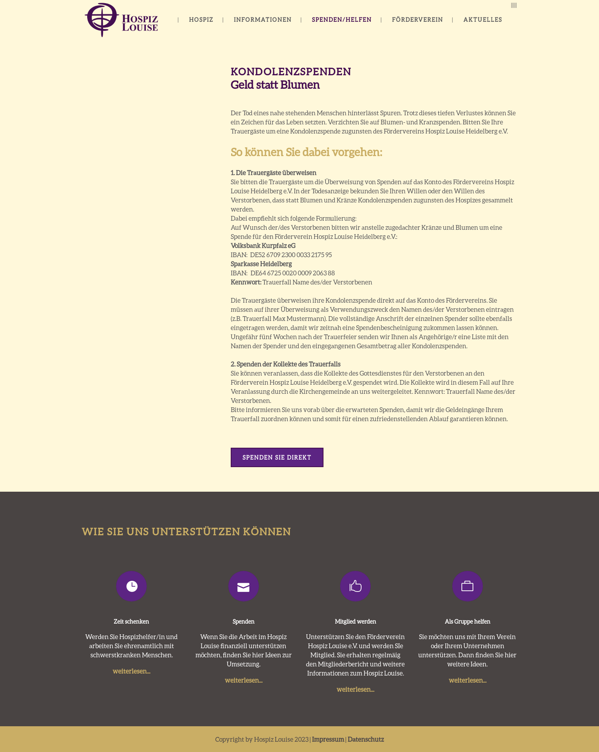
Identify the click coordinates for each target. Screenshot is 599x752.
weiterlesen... (131, 671)
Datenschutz (366, 739)
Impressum (328, 739)
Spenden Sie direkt (277, 457)
